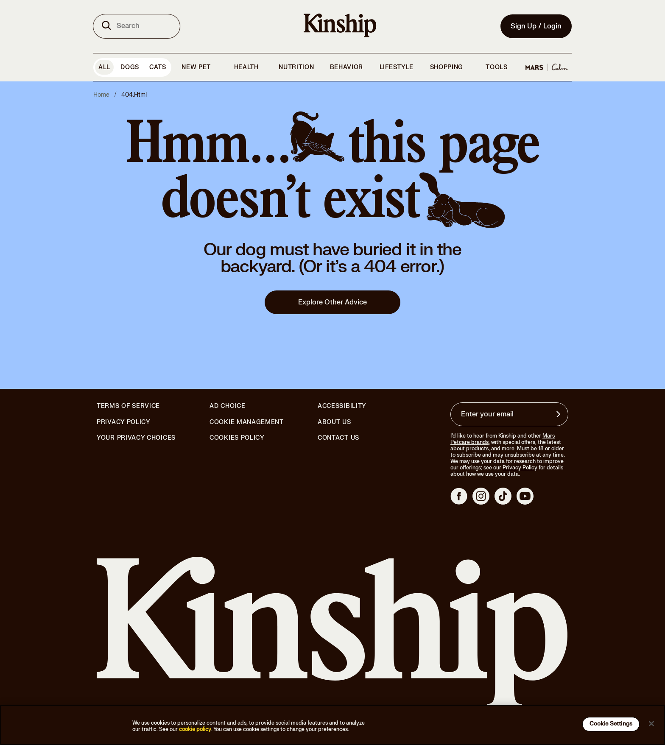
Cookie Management (247, 422)
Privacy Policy (124, 422)
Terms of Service (128, 406)
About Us (334, 422)
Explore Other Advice (332, 302)
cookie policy (195, 729)
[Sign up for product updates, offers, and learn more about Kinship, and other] (559, 414)
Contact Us (338, 437)
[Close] (651, 723)
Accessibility (342, 406)
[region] (332, 725)
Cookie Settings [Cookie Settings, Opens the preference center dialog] (611, 723)
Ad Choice (227, 406)
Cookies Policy (237, 438)
